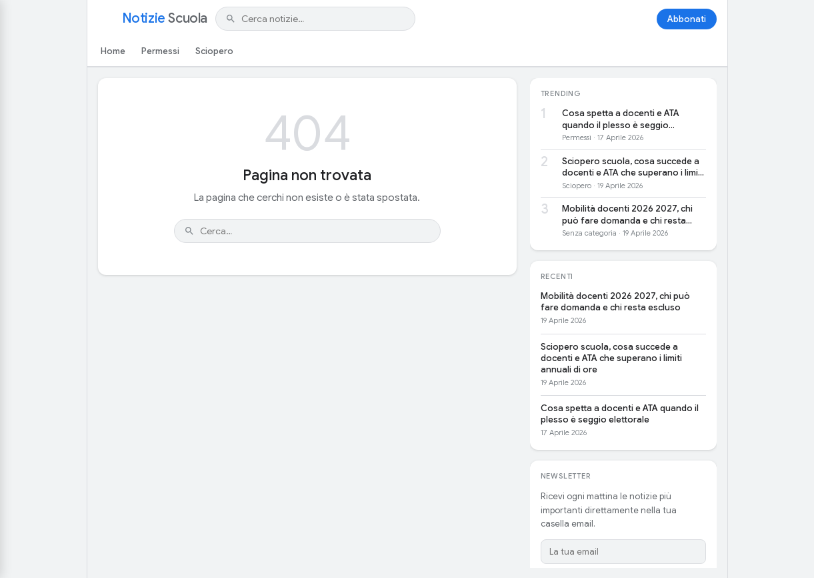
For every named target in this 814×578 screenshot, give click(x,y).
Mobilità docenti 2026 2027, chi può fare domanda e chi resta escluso (627, 214)
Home (113, 51)
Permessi (160, 51)
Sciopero (214, 51)
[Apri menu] (106, 19)
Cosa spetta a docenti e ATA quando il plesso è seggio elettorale (620, 119)
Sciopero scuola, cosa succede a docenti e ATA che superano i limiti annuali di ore (632, 167)
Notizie (164, 18)
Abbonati (686, 19)
